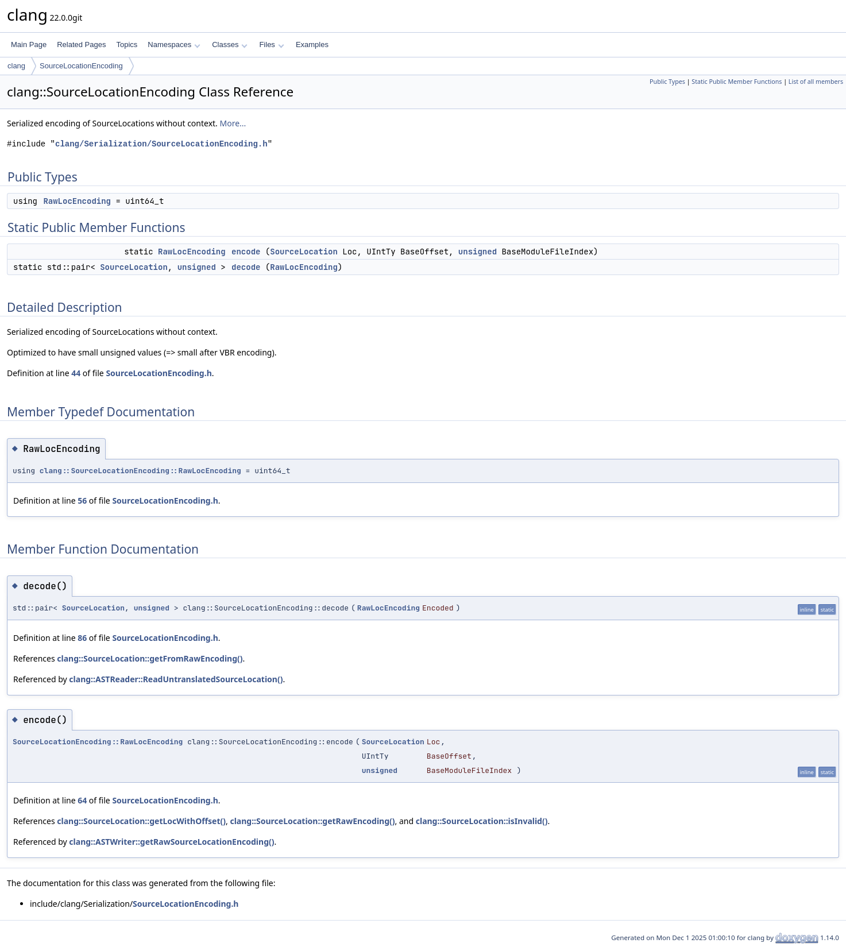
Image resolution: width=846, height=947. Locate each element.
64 (82, 800)
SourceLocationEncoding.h (158, 373)
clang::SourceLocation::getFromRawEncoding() (149, 658)
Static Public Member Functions (737, 82)
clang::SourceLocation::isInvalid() (482, 820)
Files (271, 44)
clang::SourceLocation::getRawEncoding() (312, 820)
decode (245, 267)
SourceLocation (304, 251)
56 (82, 500)
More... (233, 123)
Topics (126, 44)
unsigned (477, 251)
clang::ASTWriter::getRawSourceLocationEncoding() (171, 841)
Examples (312, 44)
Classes (230, 44)
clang (16, 65)
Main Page (29, 44)
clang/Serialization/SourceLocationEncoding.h (161, 143)
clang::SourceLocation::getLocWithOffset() (141, 820)
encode (245, 251)
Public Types (667, 82)
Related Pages (81, 44)
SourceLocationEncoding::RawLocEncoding (98, 742)
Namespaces (174, 44)
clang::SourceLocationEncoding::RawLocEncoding (140, 471)
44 (75, 373)
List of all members (816, 82)
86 (82, 637)
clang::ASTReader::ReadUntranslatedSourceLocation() (176, 679)
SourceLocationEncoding (81, 65)
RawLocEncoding (77, 201)
